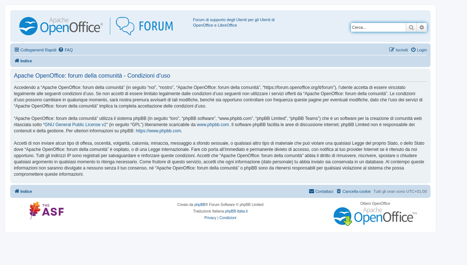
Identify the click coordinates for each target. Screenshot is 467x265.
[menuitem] (65, 50)
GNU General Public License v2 (75, 124)
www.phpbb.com (213, 124)
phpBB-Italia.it (236, 211)
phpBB (199, 205)
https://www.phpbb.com (158, 130)
